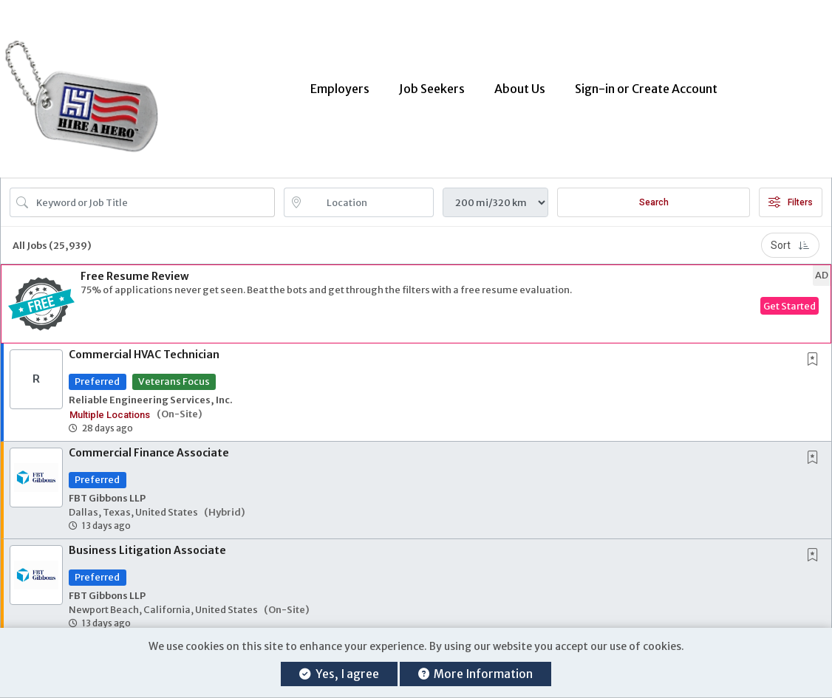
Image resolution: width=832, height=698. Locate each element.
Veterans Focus (174, 374)
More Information (475, 674)
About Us (519, 85)
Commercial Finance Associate (149, 445)
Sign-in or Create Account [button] (646, 85)
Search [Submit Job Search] (654, 195)
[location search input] (369, 195)
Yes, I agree (338, 674)
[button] (416, 296)
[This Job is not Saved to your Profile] (815, 352)
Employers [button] (339, 85)
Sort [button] (790, 238)
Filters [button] (790, 195)
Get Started (789, 298)
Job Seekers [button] (432, 85)
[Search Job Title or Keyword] (152, 195)
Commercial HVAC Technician (144, 347)
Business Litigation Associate (147, 543)
